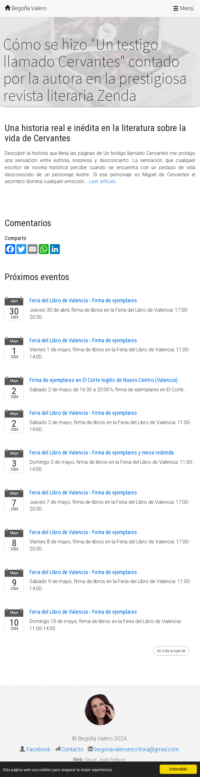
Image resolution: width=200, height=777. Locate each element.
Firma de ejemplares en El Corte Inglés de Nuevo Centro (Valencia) (103, 380)
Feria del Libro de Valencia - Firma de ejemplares (83, 300)
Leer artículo (102, 181)
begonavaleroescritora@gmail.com (136, 749)
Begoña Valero (26, 8)
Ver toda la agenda (171, 651)
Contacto (71, 749)
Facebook (38, 749)
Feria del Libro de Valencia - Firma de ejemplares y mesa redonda (101, 452)
